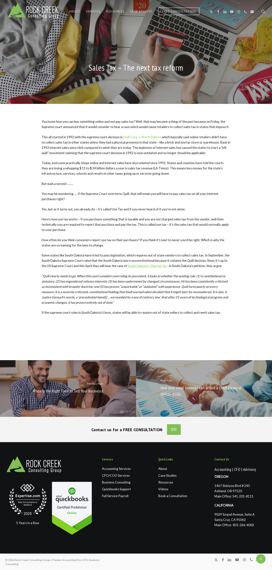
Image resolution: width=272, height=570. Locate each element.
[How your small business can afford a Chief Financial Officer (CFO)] (204, 388)
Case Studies (167, 475)
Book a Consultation (172, 496)
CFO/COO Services (116, 475)
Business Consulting (116, 482)
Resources (165, 482)
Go (174, 429)
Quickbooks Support (116, 489)
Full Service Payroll (115, 496)
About (162, 469)
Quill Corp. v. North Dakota (142, 137)
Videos (163, 489)
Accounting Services (116, 469)
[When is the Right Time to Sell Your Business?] (68, 388)
